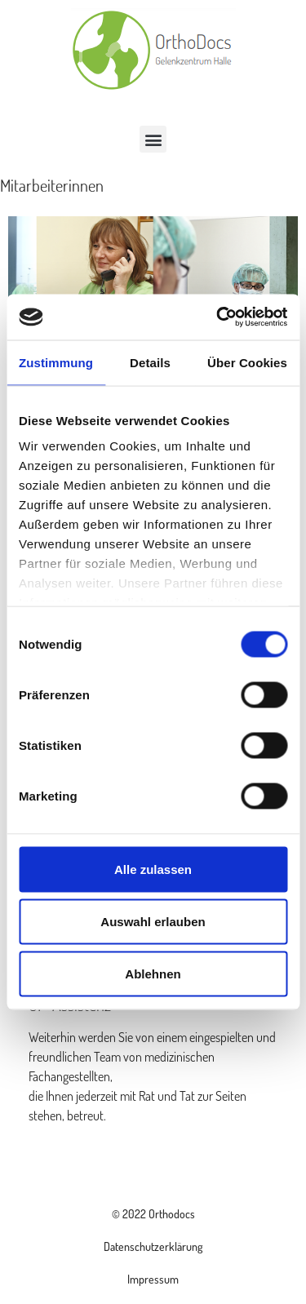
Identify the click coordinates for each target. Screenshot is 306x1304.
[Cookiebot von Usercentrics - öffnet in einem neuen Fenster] (218, 317)
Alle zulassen (153, 869)
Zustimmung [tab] (56, 362)
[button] (153, 139)
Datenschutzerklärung (153, 1246)
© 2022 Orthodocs (153, 1214)
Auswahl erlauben (152, 921)
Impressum (153, 1279)
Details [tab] (150, 362)
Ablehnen (152, 973)
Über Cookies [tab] (247, 362)
